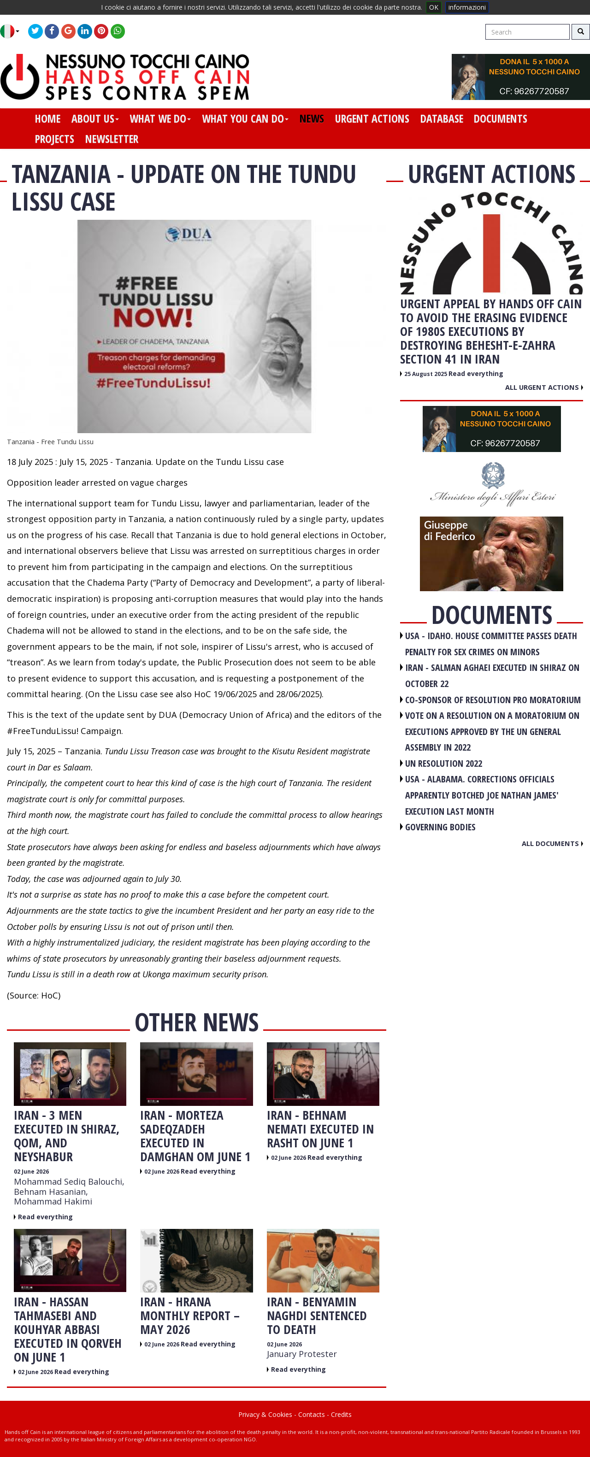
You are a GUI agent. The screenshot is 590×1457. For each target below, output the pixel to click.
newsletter (111, 138)
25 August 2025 (426, 374)
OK (433, 7)
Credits (341, 1414)
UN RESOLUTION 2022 (443, 763)
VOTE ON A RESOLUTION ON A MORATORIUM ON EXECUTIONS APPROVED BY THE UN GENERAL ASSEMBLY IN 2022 (492, 731)
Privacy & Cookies (265, 1414)
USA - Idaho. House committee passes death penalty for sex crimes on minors (491, 643)
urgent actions (372, 118)
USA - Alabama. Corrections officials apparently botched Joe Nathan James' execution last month (482, 795)
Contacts (311, 1414)
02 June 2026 (31, 1171)
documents (500, 118)
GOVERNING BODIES (440, 827)
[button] (13, 31)
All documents (552, 843)
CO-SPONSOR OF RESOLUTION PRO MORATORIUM (493, 699)
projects (54, 138)
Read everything (45, 1216)
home (47, 118)
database (441, 118)
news (312, 118)
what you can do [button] (245, 118)
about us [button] (95, 118)
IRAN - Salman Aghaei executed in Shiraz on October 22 (492, 675)
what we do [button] (160, 118)
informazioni (467, 7)
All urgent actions (544, 387)
